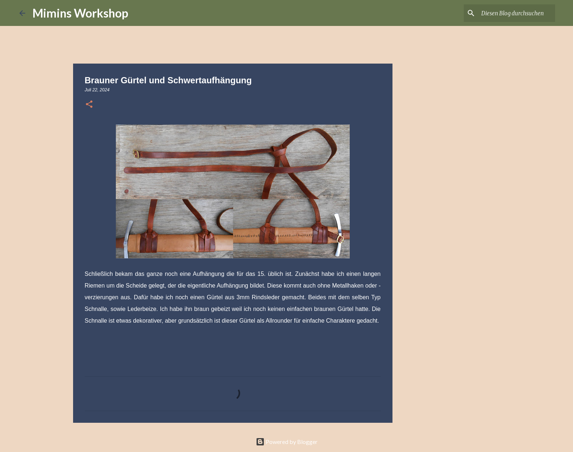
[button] (89, 105)
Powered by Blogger (287, 441)
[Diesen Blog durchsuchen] (516, 13)
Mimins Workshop (80, 13)
